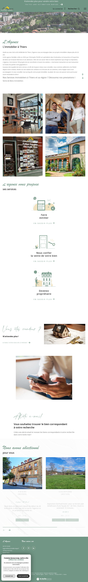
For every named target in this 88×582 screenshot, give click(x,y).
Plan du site (32, 574)
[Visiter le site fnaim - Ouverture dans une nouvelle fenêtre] (25, 567)
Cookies (64, 574)
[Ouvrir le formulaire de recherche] (74, 8)
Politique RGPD (58, 574)
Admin (46, 574)
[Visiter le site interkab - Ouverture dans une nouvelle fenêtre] (5, 566)
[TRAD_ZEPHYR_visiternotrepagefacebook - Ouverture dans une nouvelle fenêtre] (23, 548)
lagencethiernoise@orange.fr (11, 548)
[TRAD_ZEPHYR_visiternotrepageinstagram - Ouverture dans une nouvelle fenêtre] (28, 548)
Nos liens (51, 574)
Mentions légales (40, 574)
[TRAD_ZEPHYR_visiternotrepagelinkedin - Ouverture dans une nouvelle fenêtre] (33, 548)
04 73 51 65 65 (6, 546)
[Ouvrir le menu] (85, 9)
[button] (4, 530)
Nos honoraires (25, 574)
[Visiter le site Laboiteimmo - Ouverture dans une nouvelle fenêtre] (44, 578)
